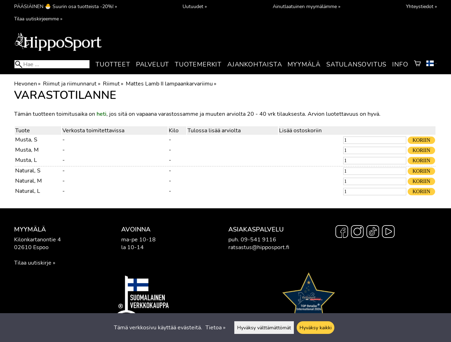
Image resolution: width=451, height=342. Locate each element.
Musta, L (26, 160)
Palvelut (152, 64)
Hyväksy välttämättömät (264, 327)
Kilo (174, 130)
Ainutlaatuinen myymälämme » (306, 6)
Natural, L (27, 191)
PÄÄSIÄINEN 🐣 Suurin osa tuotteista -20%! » (65, 6)
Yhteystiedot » (421, 6)
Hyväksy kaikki (315, 327)
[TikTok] (372, 232)
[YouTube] (388, 232)
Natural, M (28, 181)
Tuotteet (112, 64)
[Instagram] (357, 232)
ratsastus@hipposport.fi (258, 247)
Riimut (113, 84)
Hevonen (27, 84)
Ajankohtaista (254, 64)
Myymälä (304, 64)
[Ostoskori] (417, 64)
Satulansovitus (356, 64)
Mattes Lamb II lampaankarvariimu (171, 84)
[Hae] (52, 64)
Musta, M (27, 150)
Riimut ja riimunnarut (71, 84)
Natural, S (28, 171)
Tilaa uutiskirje (32, 263)
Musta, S (26, 140)
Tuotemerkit (198, 64)
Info (400, 64)
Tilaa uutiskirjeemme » (38, 18)
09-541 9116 (258, 239)
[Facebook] (341, 232)
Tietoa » (215, 327)
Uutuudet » (195, 6)
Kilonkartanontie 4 (37, 239)
